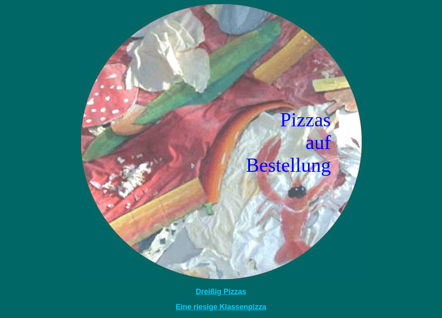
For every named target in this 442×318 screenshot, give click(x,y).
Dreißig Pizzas (221, 291)
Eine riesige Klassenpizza (220, 307)
